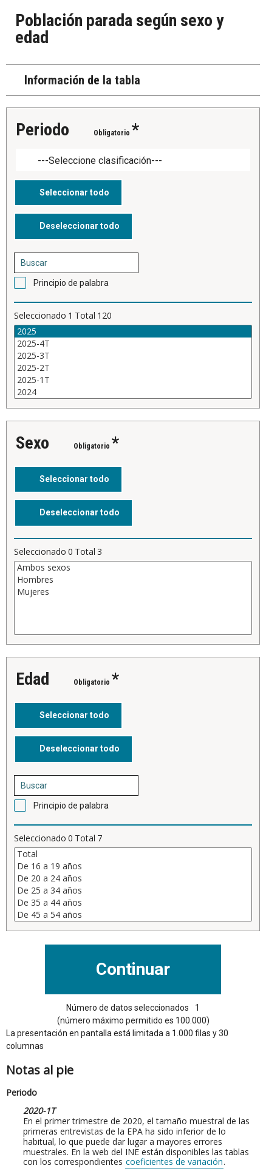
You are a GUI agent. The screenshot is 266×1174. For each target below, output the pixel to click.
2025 (133, 331)
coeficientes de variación (174, 1161)
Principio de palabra (71, 283)
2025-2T (133, 368)
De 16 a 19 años (133, 866)
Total (133, 854)
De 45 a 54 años (133, 915)
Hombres (133, 580)
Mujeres (133, 592)
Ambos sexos (133, 568)
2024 (133, 392)
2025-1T (133, 380)
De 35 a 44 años (133, 903)
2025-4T (133, 344)
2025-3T (133, 356)
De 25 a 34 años (133, 890)
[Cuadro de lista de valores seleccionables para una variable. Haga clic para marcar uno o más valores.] (133, 362)
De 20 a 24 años (133, 878)
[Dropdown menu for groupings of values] (133, 160)
